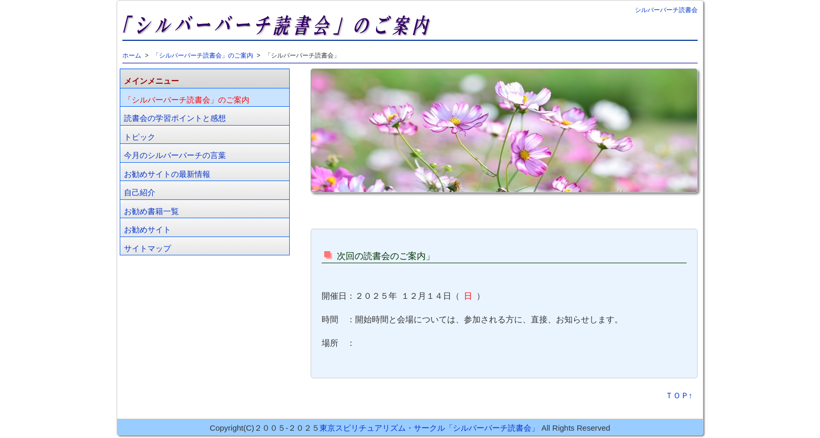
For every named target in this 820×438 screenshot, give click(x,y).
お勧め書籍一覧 (151, 211)
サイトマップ (147, 248)
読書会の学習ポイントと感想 (175, 118)
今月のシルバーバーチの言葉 (175, 155)
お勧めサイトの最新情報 (167, 174)
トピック (139, 136)
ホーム (131, 55)
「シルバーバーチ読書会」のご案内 (203, 55)
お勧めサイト (147, 229)
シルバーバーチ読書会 (666, 10)
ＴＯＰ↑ (679, 395)
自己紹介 (139, 192)
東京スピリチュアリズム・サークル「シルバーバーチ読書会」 (429, 427)
